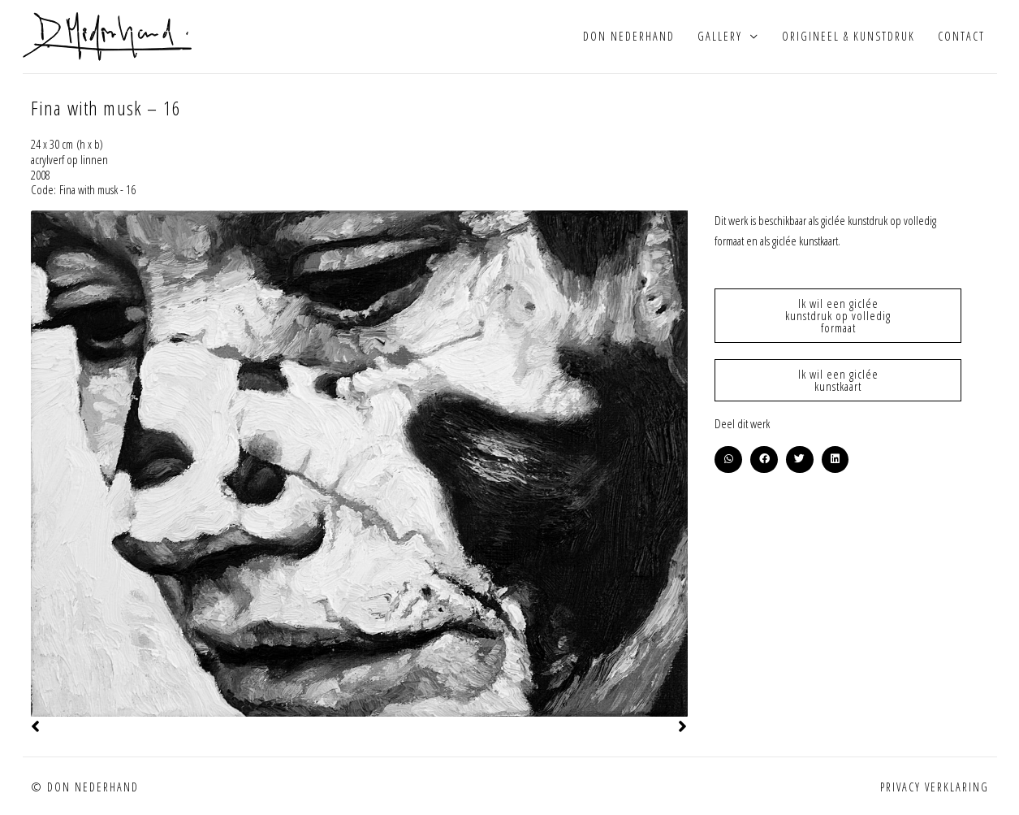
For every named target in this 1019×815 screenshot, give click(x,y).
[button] (728, 460)
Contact (961, 36)
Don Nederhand (629, 36)
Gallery (719, 36)
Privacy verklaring (934, 787)
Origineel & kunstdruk (848, 36)
